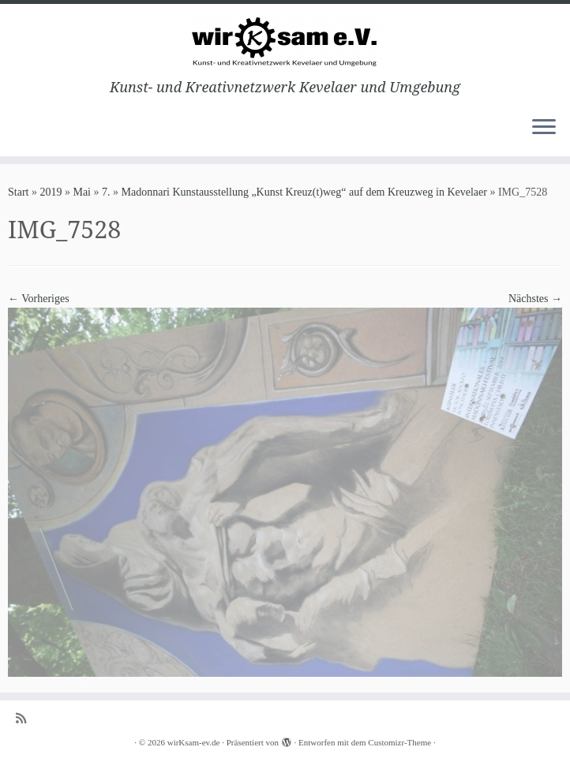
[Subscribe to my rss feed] (26, 718)
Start (18, 192)
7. (106, 192)
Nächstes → (535, 298)
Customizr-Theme (399, 742)
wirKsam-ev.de (193, 742)
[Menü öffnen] (544, 128)
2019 (50, 192)
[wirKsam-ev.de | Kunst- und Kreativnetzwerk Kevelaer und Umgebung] (285, 41)
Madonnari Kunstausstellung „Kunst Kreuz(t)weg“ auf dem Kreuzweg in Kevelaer (304, 192)
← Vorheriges (38, 298)
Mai (82, 192)
